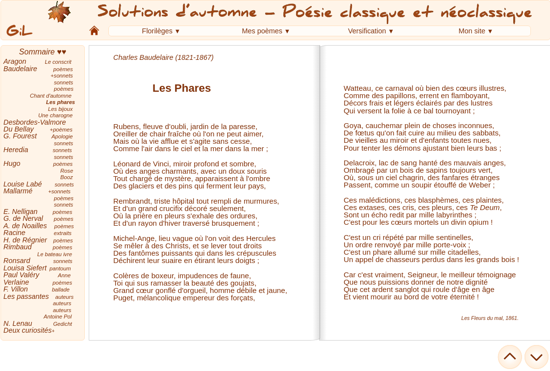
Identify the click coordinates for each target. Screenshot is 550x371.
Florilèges (157, 31)
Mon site (472, 31)
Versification (367, 31)
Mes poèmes (262, 31)
